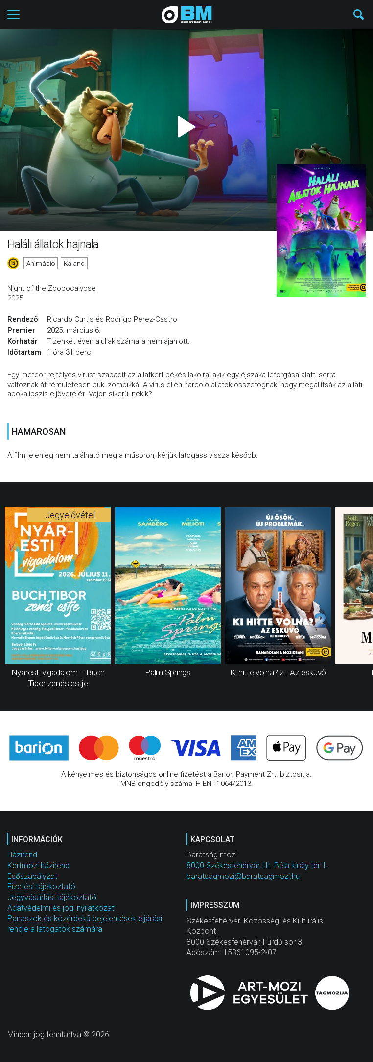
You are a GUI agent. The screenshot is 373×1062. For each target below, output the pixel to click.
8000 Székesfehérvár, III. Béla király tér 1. (257, 865)
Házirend (22, 854)
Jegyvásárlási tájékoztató (51, 897)
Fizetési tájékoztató (41, 886)
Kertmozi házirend (38, 865)
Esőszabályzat (32, 876)
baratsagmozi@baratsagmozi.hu (243, 876)
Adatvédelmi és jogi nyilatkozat (60, 908)
